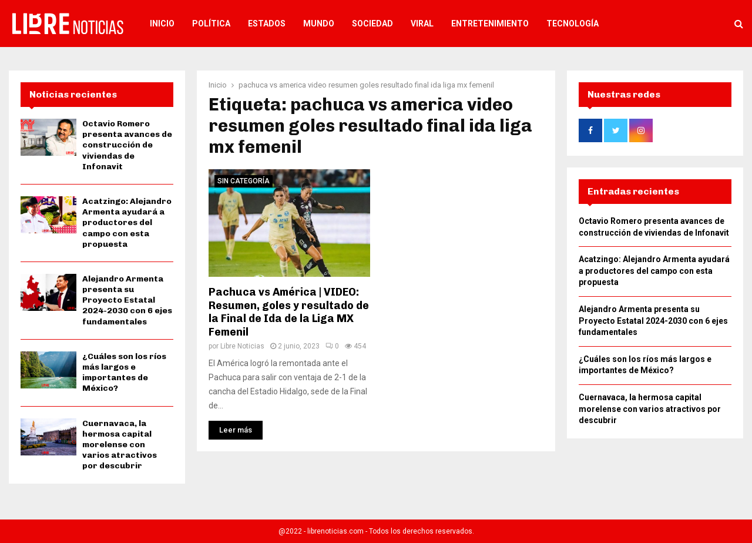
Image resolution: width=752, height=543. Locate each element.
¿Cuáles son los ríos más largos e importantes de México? (124, 372)
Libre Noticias (242, 346)
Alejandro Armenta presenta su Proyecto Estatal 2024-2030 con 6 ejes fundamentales (127, 300)
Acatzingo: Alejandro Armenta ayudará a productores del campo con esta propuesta (127, 222)
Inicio (162, 23)
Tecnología (572, 23)
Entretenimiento (490, 23)
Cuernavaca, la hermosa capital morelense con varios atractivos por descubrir (119, 444)
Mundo (318, 23)
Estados (267, 23)
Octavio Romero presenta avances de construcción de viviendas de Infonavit (127, 145)
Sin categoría (243, 181)
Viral (422, 23)
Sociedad (372, 23)
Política (211, 23)
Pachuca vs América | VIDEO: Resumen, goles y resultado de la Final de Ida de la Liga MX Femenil (289, 312)
